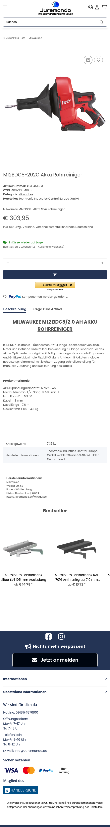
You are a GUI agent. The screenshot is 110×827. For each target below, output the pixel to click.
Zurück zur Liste (16, 38)
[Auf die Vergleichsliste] (88, 60)
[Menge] (55, 263)
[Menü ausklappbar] (5, 7)
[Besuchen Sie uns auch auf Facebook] (48, 636)
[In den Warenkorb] (6, 50)
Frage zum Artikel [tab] (47, 309)
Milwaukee (26, 194)
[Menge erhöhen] (102, 263)
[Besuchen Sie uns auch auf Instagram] (61, 636)
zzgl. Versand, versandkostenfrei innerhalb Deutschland (54, 227)
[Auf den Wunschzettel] (98, 60)
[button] (90, 7)
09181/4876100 (27, 712)
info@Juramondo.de (31, 750)
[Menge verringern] (7, 263)
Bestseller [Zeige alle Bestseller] (55, 511)
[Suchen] (50, 22)
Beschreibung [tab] (14, 309)
